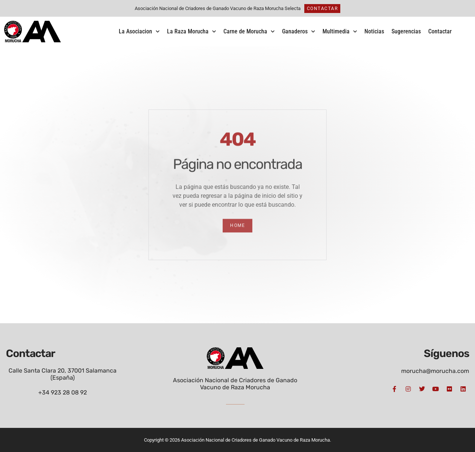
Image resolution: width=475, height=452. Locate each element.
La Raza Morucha (191, 31)
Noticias (374, 31)
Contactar (440, 31)
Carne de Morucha (249, 31)
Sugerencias (406, 31)
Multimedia (339, 31)
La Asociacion (139, 31)
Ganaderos (298, 31)
